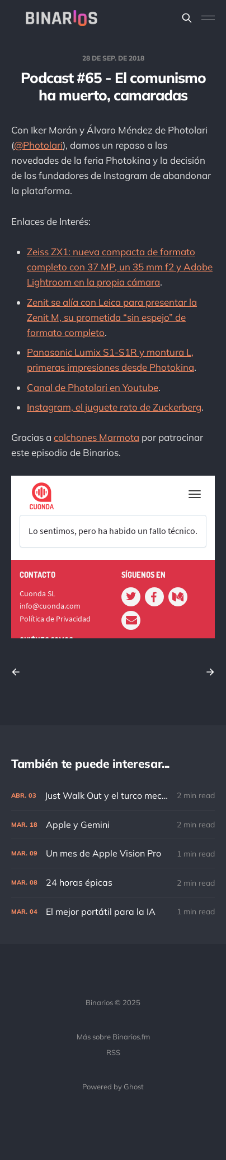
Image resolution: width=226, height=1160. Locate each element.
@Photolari (38, 145)
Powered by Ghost (113, 1086)
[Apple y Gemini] (113, 825)
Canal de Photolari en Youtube (92, 387)
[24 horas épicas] (113, 882)
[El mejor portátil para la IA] (113, 911)
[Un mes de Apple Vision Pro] (113, 853)
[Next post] (206, 672)
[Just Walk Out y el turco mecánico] (113, 795)
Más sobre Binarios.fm (113, 1036)
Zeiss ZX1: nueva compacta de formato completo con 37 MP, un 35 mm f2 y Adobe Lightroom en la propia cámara (120, 267)
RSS (113, 1052)
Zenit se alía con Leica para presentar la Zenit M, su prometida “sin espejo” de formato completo (112, 317)
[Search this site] (186, 18)
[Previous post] (19, 672)
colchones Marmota (96, 437)
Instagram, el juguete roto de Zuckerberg (114, 407)
